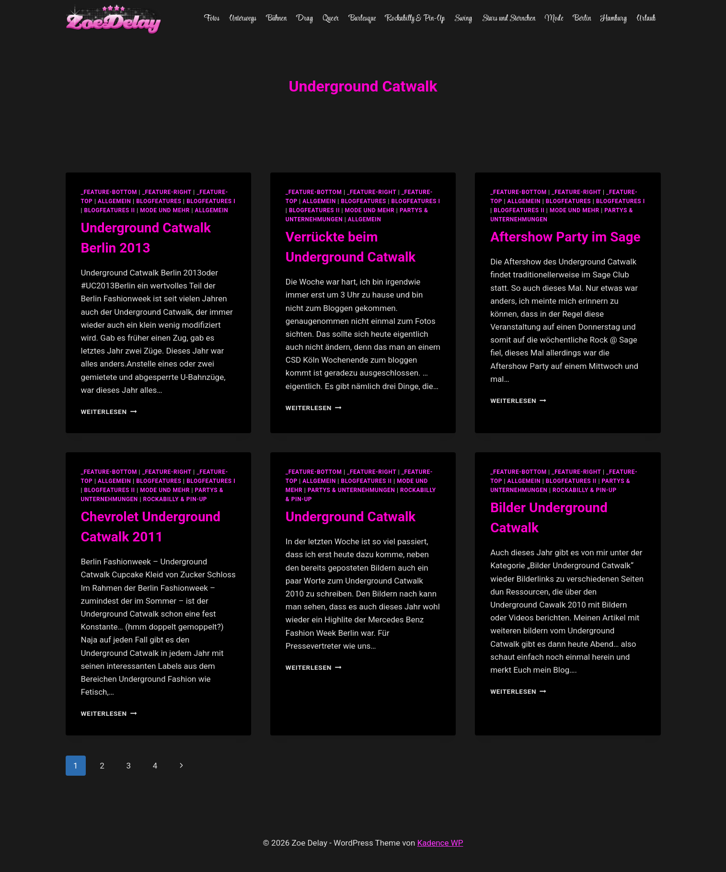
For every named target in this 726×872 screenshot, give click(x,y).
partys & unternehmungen (351, 490)
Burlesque (362, 18)
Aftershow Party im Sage (565, 237)
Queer (331, 18)
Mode (554, 18)
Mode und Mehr (165, 210)
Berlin (582, 18)
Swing (463, 18)
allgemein (114, 201)
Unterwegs (242, 18)
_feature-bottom (109, 192)
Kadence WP (440, 843)
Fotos (211, 18)
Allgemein (212, 210)
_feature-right (167, 192)
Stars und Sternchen (508, 18)
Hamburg (613, 18)
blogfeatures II (109, 210)
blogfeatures (158, 201)
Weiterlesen (109, 411)
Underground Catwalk (350, 517)
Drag (304, 18)
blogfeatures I (210, 201)
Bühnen (276, 18)
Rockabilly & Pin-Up (415, 18)
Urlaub (646, 18)
